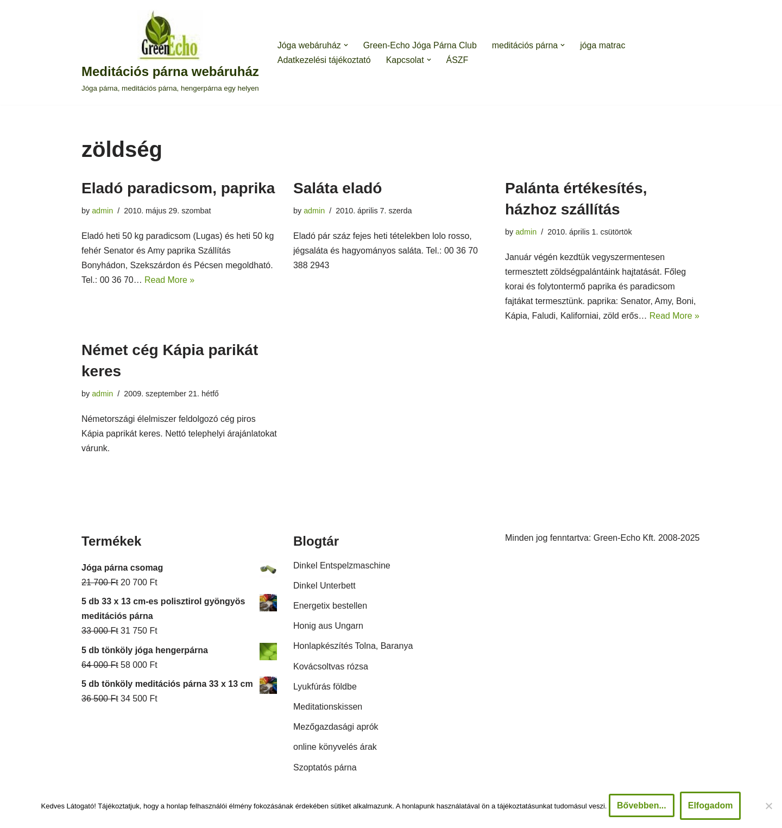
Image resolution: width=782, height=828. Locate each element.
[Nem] (768, 805)
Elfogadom (710, 805)
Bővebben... (641, 805)
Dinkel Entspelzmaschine (341, 566)
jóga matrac (604, 45)
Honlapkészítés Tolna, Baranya (353, 647)
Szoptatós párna (325, 768)
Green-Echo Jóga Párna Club (420, 45)
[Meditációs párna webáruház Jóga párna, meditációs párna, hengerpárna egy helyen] (170, 52)
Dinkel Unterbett (324, 586)
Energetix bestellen (330, 606)
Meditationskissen (327, 707)
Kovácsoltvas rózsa (330, 667)
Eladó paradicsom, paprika (178, 188)
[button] (346, 45)
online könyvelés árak (335, 748)
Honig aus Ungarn (328, 626)
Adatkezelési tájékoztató (324, 60)
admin (102, 210)
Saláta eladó (337, 188)
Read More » (170, 280)
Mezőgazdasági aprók (336, 727)
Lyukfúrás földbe (325, 687)
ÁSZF (458, 60)
